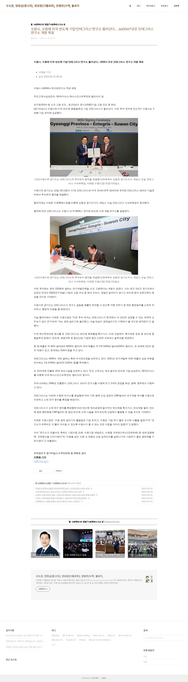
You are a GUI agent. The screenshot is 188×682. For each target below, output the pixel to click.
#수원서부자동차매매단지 (100, 640)
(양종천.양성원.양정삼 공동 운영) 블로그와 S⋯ (24, 647)
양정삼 (83, 640)
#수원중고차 (58, 640)
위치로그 (164, 6)
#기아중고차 (69, 635)
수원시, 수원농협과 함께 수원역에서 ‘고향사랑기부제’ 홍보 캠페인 (61, 498)
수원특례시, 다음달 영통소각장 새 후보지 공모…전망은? (57, 501)
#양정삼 (56, 635)
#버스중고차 (99, 635)
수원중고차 (71, 640)
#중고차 (112, 635)
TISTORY (95, 678)
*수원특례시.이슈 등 (59, 483)
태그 (138, 6)
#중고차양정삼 (84, 635)
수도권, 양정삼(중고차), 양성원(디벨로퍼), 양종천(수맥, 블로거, (43, 6)
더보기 (54, 645)
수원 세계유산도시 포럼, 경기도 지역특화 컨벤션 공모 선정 (58, 492)
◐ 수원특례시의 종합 (43, 483)
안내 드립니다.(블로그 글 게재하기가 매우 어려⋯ (25, 635)
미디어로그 (150, 6)
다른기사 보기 (41, 461)
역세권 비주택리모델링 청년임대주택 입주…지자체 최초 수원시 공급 (62, 488)
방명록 (176, 6)
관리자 (104, 678)
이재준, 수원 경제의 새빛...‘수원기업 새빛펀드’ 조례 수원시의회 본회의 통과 (65, 495)
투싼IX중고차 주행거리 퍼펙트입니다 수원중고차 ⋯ (25, 641)
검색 (179, 638)
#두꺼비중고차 (125, 635)
